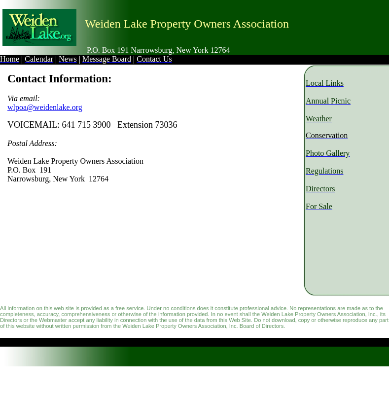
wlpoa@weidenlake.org (44, 107)
